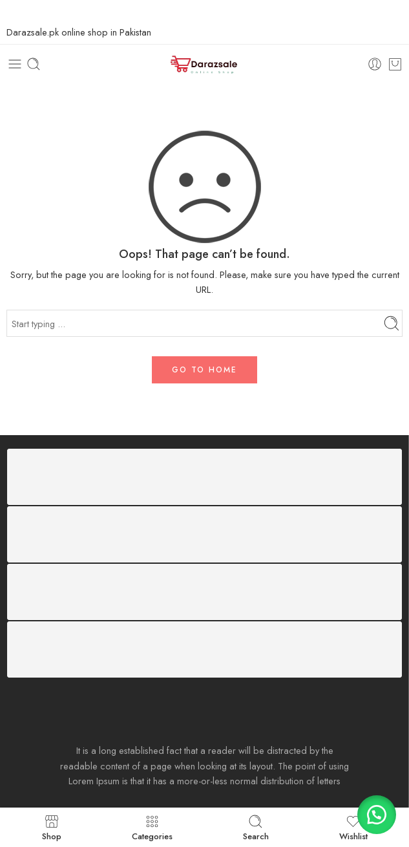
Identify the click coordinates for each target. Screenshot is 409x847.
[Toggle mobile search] (33, 64)
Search (256, 827)
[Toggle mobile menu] (14, 64)
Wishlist (353, 827)
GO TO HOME (204, 370)
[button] (376, 814)
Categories (152, 827)
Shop (51, 827)
